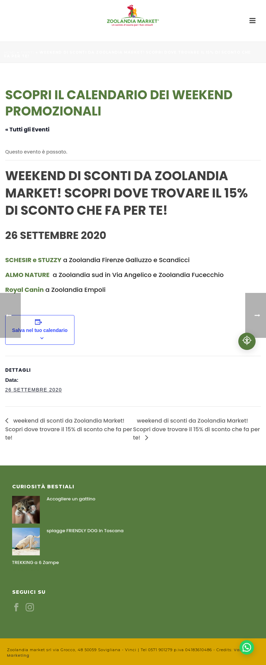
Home (10, 52)
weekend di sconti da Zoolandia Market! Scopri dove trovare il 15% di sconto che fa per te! (68, 429)
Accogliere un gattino (71, 499)
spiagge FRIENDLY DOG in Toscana (85, 531)
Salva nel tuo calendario (40, 330)
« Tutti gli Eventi (27, 129)
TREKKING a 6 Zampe (35, 563)
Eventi (27, 52)
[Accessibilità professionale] (247, 341)
